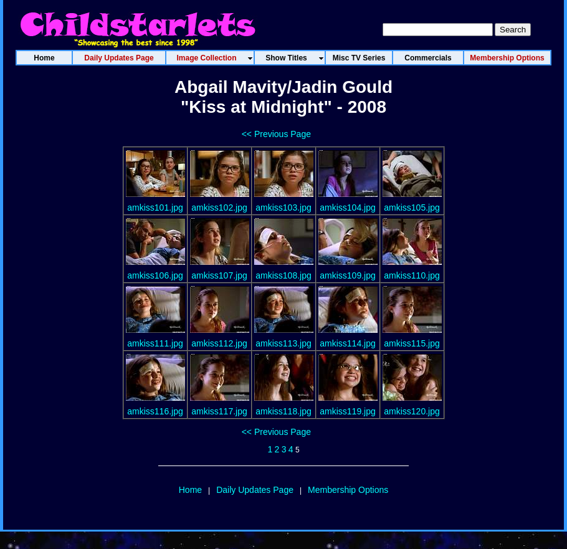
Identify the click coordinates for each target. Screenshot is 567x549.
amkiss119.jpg (348, 411)
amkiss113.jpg (283, 343)
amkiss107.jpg (219, 275)
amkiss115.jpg (412, 343)
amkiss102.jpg (219, 207)
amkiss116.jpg (155, 411)
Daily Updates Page (254, 490)
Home (190, 490)
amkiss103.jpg (283, 207)
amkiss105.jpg (412, 207)
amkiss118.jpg (283, 411)
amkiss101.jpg (155, 207)
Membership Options (348, 490)
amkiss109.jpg (348, 275)
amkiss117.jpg (219, 411)
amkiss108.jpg (283, 275)
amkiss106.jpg (155, 275)
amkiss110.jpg (412, 275)
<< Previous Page (276, 134)
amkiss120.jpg (412, 411)
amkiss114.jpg (348, 343)
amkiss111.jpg (155, 343)
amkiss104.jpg (348, 207)
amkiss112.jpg (219, 343)
